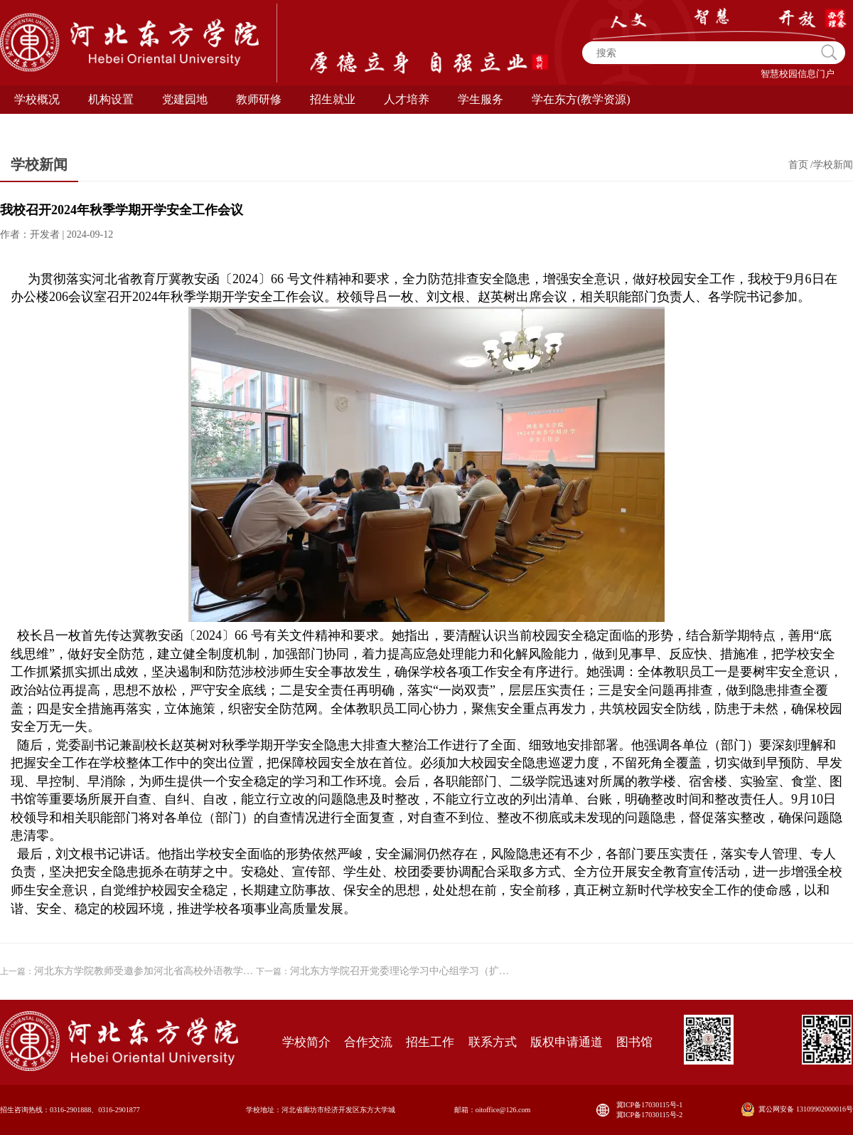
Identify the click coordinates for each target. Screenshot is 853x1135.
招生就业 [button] (332, 99)
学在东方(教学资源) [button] (581, 99)
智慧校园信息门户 (798, 73)
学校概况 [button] (37, 99)
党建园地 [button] (185, 99)
